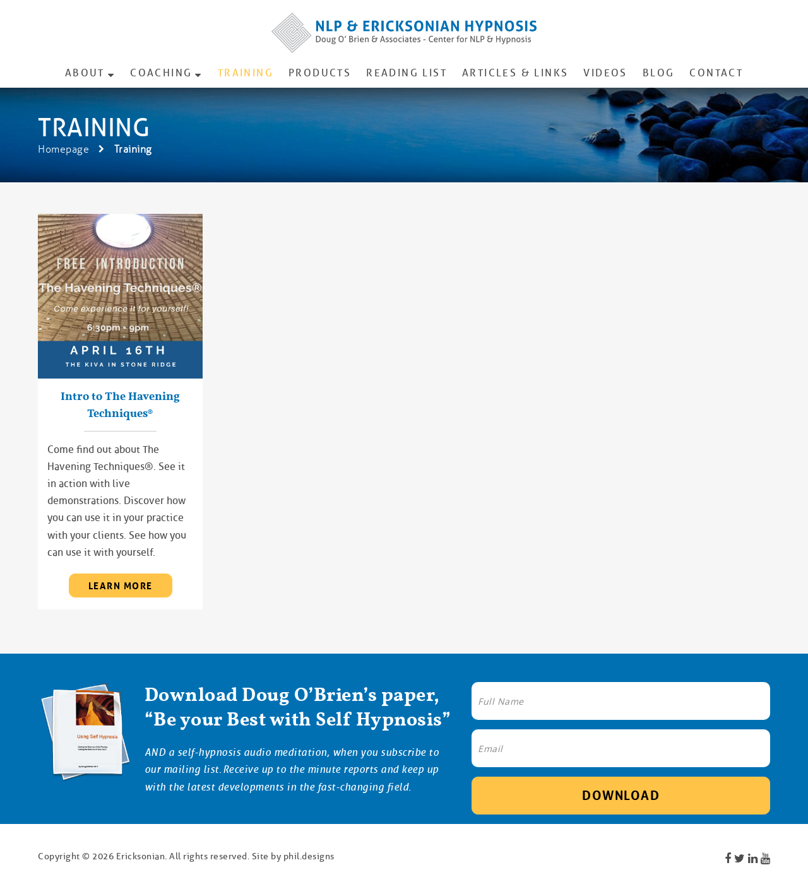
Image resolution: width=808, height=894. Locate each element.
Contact (716, 73)
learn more (120, 586)
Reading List (406, 73)
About (85, 73)
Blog (659, 73)
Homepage (63, 149)
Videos (605, 73)
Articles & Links (515, 73)
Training (245, 73)
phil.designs (309, 856)
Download (621, 795)
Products (319, 73)
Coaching (161, 73)
